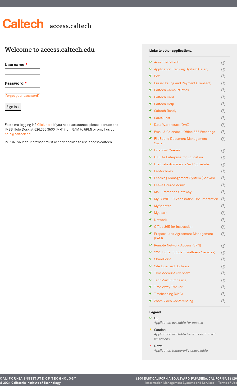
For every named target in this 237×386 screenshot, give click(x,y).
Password (16, 83)
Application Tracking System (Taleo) (181, 69)
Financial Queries (167, 150)
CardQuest (162, 118)
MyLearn (160, 213)
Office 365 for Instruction (173, 226)
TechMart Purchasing (170, 280)
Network (160, 220)
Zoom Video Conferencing (173, 301)
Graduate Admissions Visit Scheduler (182, 164)
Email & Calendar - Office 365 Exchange (184, 132)
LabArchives (163, 171)
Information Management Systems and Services (179, 382)
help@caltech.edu (18, 134)
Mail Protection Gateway (172, 192)
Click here (44, 124)
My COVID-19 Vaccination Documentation (186, 199)
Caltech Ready (165, 111)
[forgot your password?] (23, 95)
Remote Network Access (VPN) (177, 245)
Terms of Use (227, 382)
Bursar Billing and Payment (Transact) (182, 83)
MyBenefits (162, 206)
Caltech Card (164, 97)
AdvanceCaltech (166, 62)
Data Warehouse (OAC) (171, 125)
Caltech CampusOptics (171, 90)
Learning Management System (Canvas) (184, 178)
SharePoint (162, 259)
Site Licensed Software (171, 266)
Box (157, 76)
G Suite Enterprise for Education (178, 157)
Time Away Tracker (168, 287)
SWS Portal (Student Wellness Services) (184, 252)
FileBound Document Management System (180, 141)
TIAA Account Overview (172, 273)
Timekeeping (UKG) (168, 294)
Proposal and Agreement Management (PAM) (183, 236)
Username (16, 64)
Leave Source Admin (170, 185)
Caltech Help (164, 104)
